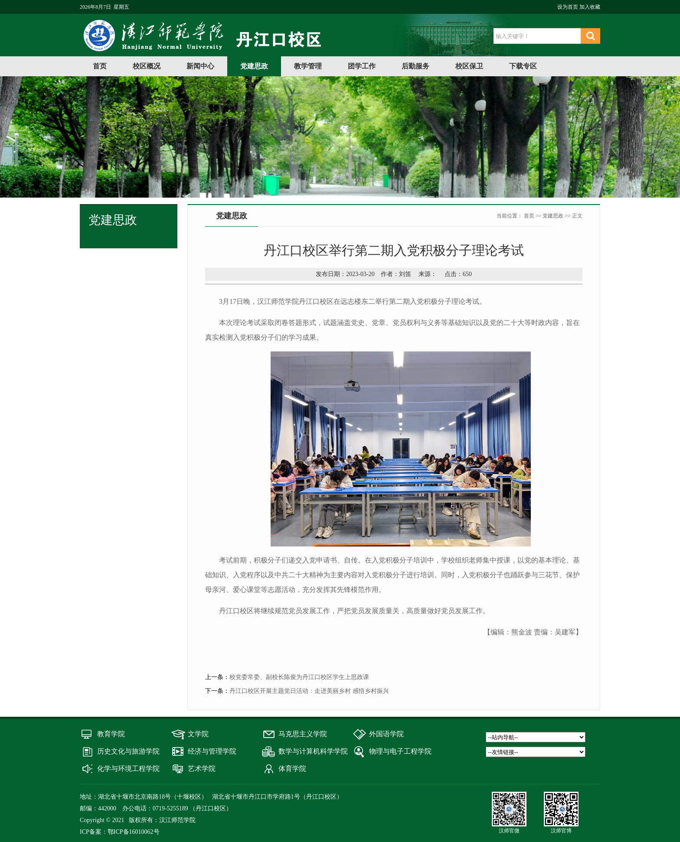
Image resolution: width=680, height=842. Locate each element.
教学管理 (308, 66)
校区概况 (146, 66)
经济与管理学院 (212, 751)
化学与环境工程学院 (128, 768)
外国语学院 (386, 734)
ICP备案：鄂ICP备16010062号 (120, 832)
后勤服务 (415, 66)
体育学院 (292, 768)
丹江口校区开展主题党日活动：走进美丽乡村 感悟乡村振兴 (309, 691)
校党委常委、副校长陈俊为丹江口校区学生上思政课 (299, 677)
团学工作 (362, 66)
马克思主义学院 (302, 734)
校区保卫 (469, 66)
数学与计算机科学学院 (313, 751)
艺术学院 (202, 768)
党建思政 (254, 66)
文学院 (198, 734)
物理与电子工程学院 (400, 751)
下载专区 (523, 66)
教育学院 (111, 734)
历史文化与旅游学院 (128, 751)
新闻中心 (200, 66)
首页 (100, 66)
